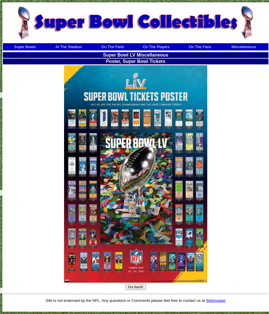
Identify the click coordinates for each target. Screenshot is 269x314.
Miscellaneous (244, 47)
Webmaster (216, 300)
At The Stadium (68, 47)
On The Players (156, 47)
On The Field (112, 47)
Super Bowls (25, 47)
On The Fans (200, 47)
